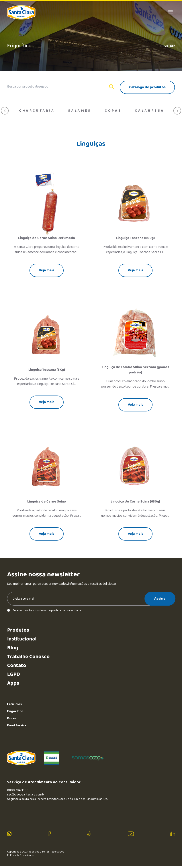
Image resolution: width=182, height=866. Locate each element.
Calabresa (149, 110)
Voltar (167, 46)
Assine (160, 598)
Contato (16, 665)
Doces (11, 718)
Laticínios (14, 704)
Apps (13, 683)
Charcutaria (37, 110)
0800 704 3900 (18, 790)
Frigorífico (15, 711)
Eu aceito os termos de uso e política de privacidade (44, 610)
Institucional (22, 639)
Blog (12, 648)
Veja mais (46, 270)
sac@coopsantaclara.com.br (26, 794)
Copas (113, 110)
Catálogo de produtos (147, 87)
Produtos (18, 630)
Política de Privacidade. (20, 855)
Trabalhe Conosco (28, 656)
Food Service (16, 725)
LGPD (13, 674)
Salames (79, 110)
